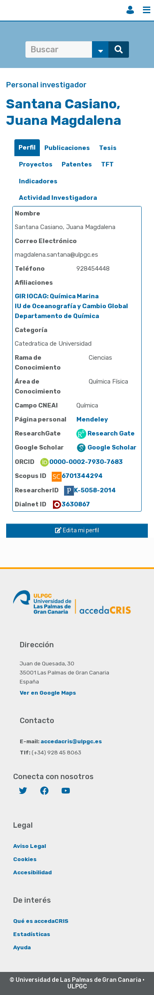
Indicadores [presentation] (38, 181)
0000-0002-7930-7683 (81, 462)
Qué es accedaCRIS (41, 921)
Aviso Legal (29, 846)
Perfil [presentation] (27, 147)
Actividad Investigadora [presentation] (58, 197)
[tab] (27, 147)
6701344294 (77, 476)
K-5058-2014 (90, 490)
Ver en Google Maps (48, 692)
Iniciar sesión (130, 10)
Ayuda (22, 947)
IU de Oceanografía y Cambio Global (71, 306)
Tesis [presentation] (108, 148)
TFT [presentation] (107, 164)
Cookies (25, 859)
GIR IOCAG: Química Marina (57, 296)
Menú (147, 10)
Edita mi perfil (77, 530)
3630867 (71, 504)
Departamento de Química (57, 316)
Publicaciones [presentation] (67, 148)
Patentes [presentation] (77, 164)
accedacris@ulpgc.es (71, 741)
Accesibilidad (32, 872)
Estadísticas (31, 934)
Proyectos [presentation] (36, 164)
